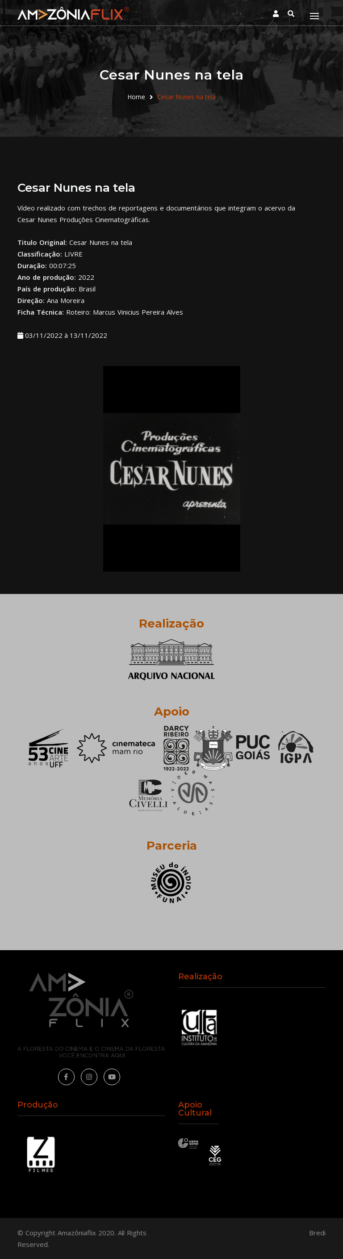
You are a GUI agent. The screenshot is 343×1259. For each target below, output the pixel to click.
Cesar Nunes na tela (186, 97)
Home (136, 97)
